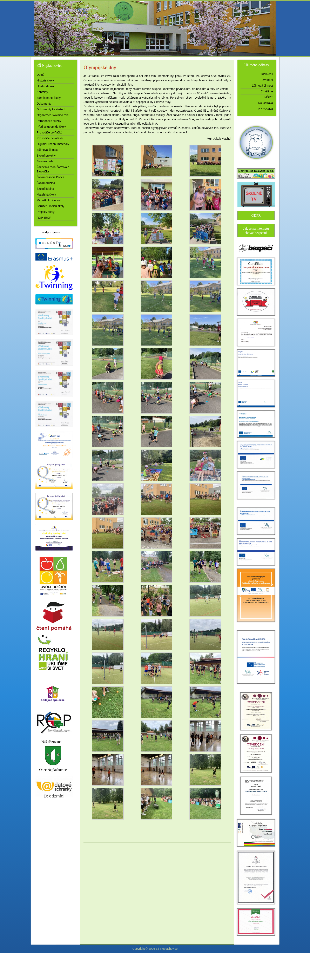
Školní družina (46, 183)
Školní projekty (46, 155)
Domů (40, 74)
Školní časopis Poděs (50, 177)
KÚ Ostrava (265, 103)
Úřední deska (45, 86)
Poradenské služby (49, 121)
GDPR (256, 215)
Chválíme (267, 91)
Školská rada (45, 161)
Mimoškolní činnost (49, 200)
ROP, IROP (44, 217)
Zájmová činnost (47, 149)
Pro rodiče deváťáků (50, 138)
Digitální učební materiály (53, 144)
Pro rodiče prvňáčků (49, 132)
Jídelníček (266, 74)
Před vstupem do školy (51, 126)
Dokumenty (44, 103)
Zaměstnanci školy (49, 97)
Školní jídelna (45, 188)
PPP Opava (265, 108)
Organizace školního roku (53, 115)
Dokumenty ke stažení (51, 109)
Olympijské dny (99, 67)
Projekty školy (45, 211)
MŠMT (268, 97)
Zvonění (267, 79)
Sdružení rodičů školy (50, 206)
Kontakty (42, 92)
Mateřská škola (46, 194)
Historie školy (45, 80)
